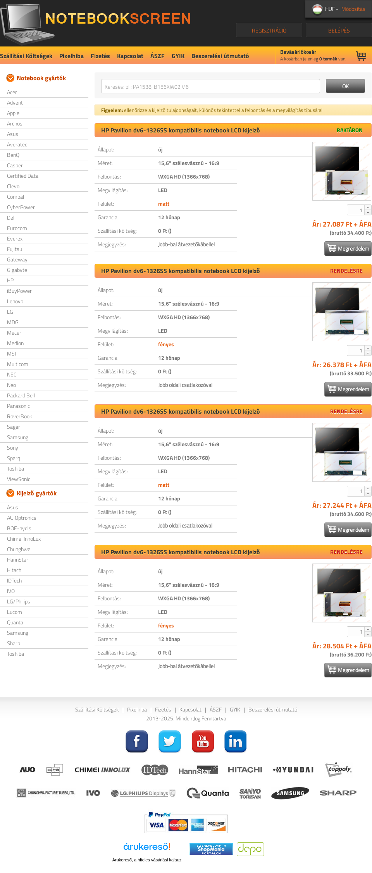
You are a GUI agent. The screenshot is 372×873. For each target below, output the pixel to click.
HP (10, 280)
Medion (15, 343)
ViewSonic (18, 479)
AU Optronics (21, 518)
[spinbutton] (356, 210)
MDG (13, 322)
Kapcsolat (130, 55)
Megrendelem (348, 248)
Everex (14, 238)
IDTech (14, 580)
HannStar (17, 559)
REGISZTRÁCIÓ (269, 30)
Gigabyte (17, 270)
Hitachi (14, 570)
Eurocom (17, 228)
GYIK (178, 55)
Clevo (13, 186)
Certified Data (22, 176)
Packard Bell (21, 395)
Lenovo (15, 301)
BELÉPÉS (339, 30)
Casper (15, 165)
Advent (15, 102)
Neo (11, 385)
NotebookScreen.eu (95, 23)
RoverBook (19, 416)
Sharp (13, 643)
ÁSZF (157, 55)
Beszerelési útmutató (220, 55)
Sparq (13, 458)
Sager (13, 427)
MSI (11, 353)
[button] (367, 207)
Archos (14, 123)
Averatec (17, 144)
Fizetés (100, 55)
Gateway (17, 259)
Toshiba (15, 468)
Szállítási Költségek (26, 55)
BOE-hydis (19, 528)
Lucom (14, 612)
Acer (12, 92)
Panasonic (18, 406)
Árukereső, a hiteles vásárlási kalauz (147, 860)
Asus (12, 134)
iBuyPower (19, 291)
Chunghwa (19, 549)
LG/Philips (18, 601)
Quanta (15, 622)
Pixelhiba (71, 55)
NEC (12, 374)
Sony (12, 447)
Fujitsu (14, 249)
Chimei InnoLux (24, 538)
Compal (15, 196)
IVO (11, 591)
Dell (11, 217)
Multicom (17, 364)
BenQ (13, 155)
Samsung (17, 437)
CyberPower (21, 207)
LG (10, 312)
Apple (13, 113)
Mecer (14, 332)
